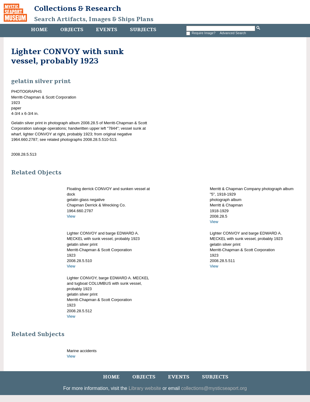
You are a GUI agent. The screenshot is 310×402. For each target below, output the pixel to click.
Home (39, 29)
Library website (145, 388)
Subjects (143, 29)
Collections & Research (77, 8)
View (71, 216)
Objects (71, 29)
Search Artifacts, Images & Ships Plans (93, 19)
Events (106, 29)
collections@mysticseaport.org (214, 388)
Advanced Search (233, 33)
